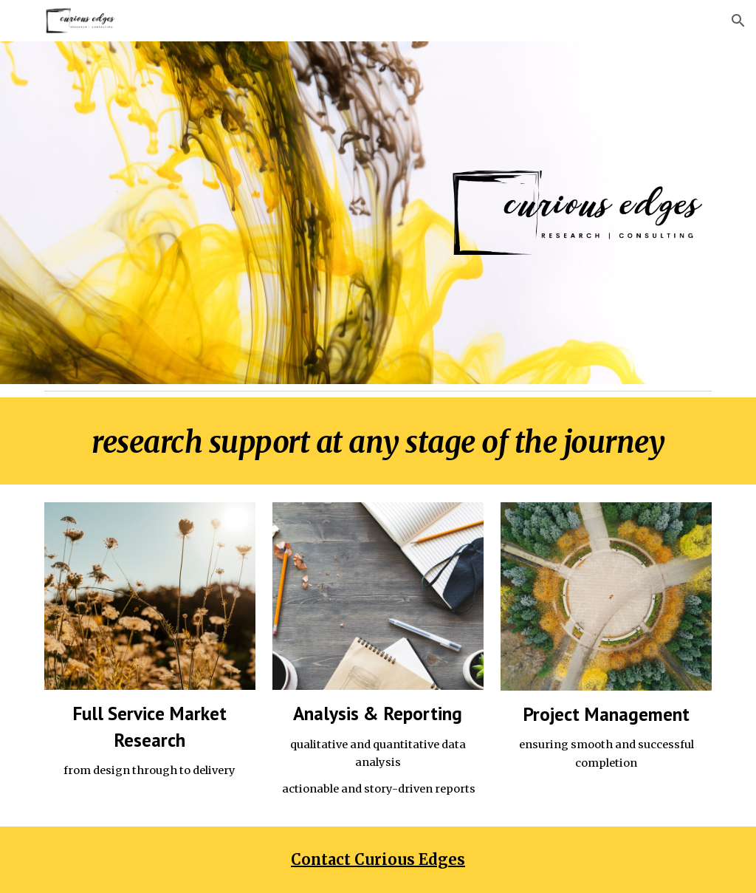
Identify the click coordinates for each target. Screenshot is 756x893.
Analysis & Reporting (377, 713)
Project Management (606, 714)
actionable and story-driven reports (377, 789)
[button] (738, 20)
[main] (378, 441)
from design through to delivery (149, 770)
